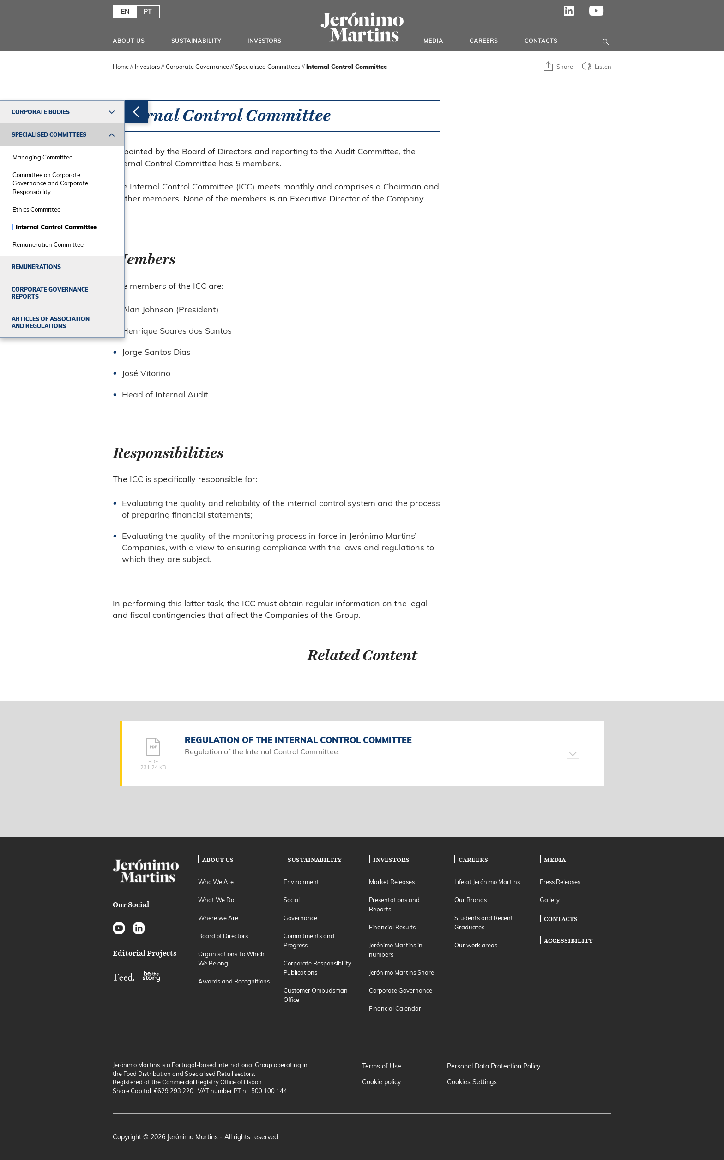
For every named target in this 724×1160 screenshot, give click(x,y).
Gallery (550, 900)
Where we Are (218, 918)
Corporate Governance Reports (50, 293)
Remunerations (36, 266)
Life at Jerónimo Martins (487, 881)
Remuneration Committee (48, 244)
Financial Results (392, 927)
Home (121, 66)
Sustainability (196, 40)
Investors (264, 40)
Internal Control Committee (56, 227)
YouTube (596, 14)
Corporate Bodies (41, 112)
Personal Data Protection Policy (493, 1066)
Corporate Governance (197, 66)
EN (125, 11)
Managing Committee (42, 157)
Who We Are (216, 881)
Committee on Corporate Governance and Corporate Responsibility (50, 183)
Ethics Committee (36, 209)
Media (433, 40)
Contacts (541, 40)
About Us (129, 40)
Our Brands (470, 900)
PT (148, 11)
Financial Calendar (395, 1008)
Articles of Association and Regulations (51, 323)
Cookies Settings (472, 1082)
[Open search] (605, 40)
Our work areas (475, 945)
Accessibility (568, 940)
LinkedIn (569, 14)
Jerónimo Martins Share (401, 972)
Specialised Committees (49, 134)
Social (292, 900)
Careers (484, 40)
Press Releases (560, 881)
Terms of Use (381, 1066)
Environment (301, 881)
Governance (300, 918)
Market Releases (392, 881)
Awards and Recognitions (234, 981)
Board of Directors (223, 936)
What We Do (216, 900)
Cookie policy (381, 1082)
